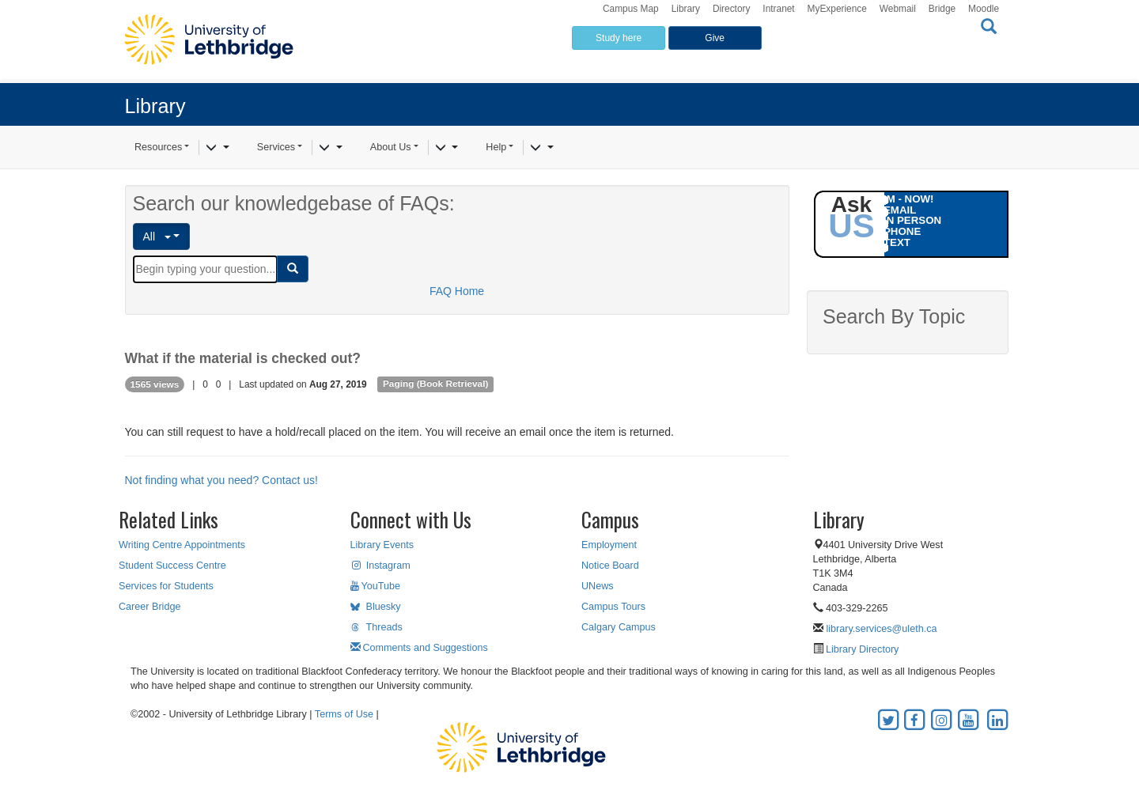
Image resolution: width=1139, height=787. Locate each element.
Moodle (983, 8)
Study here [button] (618, 38)
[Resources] (217, 148)
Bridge (942, 8)
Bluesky (375, 606)
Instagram (380, 565)
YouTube (375, 586)
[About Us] (446, 148)
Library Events (382, 545)
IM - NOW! (909, 199)
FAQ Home (456, 291)
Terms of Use (344, 714)
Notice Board (610, 565)
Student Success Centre (172, 565)
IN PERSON (912, 220)
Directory (732, 8)
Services (276, 147)
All (157, 236)
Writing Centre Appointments (182, 545)
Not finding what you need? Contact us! (221, 480)
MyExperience (837, 8)
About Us (390, 147)
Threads (376, 627)
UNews (597, 586)
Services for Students (166, 586)
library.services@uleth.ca (882, 628)
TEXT (897, 242)
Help (496, 147)
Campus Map (631, 8)
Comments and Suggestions (419, 647)
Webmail (898, 8)
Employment (609, 545)
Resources (158, 147)
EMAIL (900, 210)
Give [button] (715, 38)
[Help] (541, 148)
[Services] (330, 148)
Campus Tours (613, 606)
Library (686, 8)
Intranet (778, 8)
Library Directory (861, 649)
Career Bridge (149, 606)
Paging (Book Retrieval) (435, 384)
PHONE (902, 231)
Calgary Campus (618, 627)
